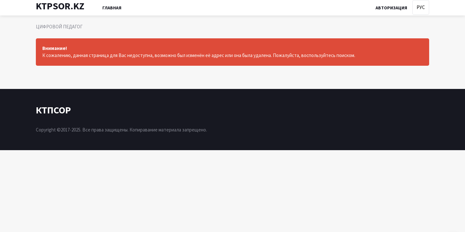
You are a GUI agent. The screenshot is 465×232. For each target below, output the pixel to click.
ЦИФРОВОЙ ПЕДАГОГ (59, 27)
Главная (111, 8)
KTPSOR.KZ (60, 6)
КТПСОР (53, 110)
